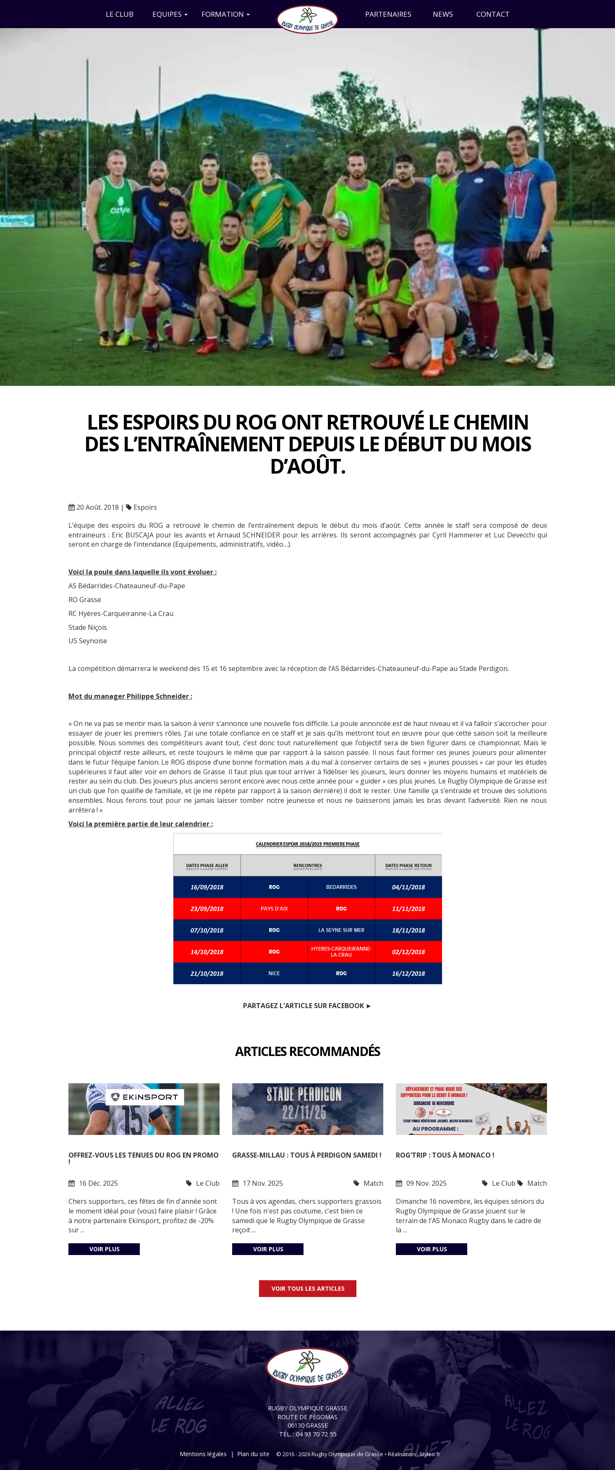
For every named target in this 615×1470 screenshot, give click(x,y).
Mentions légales (203, 1454)
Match (373, 1183)
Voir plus (104, 1249)
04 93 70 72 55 (316, 1434)
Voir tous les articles (308, 1288)
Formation (226, 14)
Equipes (170, 14)
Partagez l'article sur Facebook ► (307, 1005)
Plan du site (253, 1454)
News (443, 14)
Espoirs (145, 507)
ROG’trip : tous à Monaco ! (445, 1156)
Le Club (119, 14)
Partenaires (388, 14)
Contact (493, 14)
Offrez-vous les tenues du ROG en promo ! (143, 1159)
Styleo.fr (429, 1454)
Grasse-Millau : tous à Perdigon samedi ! (307, 1156)
